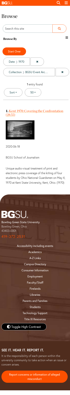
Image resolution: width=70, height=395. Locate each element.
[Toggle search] (58, 2)
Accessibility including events (35, 246)
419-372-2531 (13, 236)
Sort (12, 92)
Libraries (35, 295)
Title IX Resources (35, 319)
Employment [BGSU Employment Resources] (35, 276)
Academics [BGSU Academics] (35, 252)
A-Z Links (35, 258)
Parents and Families (35, 301)
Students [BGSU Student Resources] (35, 307)
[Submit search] (59, 28)
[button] (27, 3)
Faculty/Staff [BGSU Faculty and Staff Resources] (35, 282)
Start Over (14, 51)
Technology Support (35, 313)
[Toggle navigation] (66, 2)
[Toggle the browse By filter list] (67, 37)
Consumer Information (35, 270)
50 (35, 92)
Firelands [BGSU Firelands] (35, 288)
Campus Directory (35, 264)
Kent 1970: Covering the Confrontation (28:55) (34, 113)
